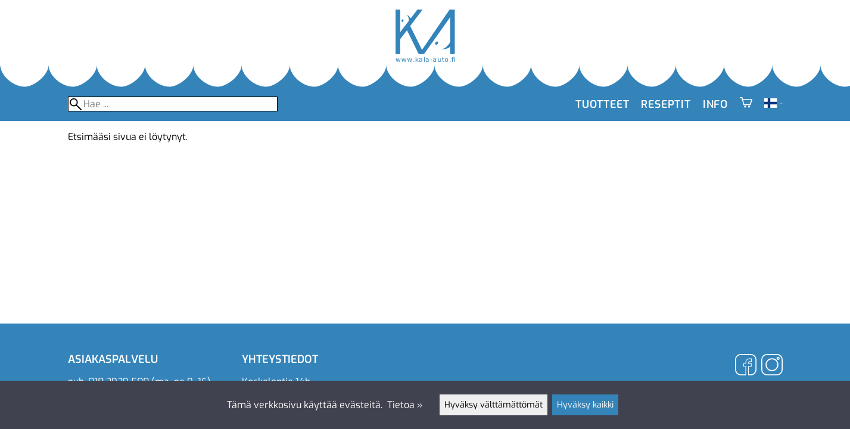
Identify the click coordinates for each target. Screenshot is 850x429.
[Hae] (173, 104)
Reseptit (665, 104)
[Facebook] (745, 366)
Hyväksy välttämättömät (493, 405)
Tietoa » (405, 405)
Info (715, 104)
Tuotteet (602, 104)
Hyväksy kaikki (585, 405)
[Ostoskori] (746, 104)
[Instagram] (772, 366)
